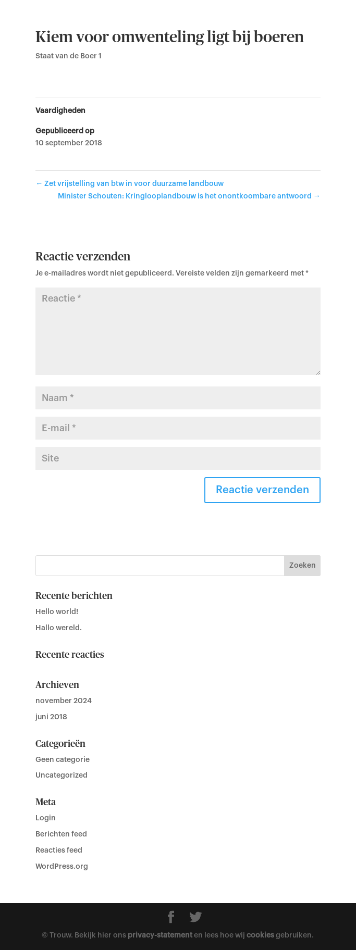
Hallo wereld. (58, 628)
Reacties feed (58, 850)
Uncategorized (61, 775)
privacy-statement (160, 935)
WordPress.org (61, 866)
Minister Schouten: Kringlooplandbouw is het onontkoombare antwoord (189, 196)
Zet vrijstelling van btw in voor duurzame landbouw (129, 184)
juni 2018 (51, 717)
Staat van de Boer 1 (68, 56)
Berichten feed (61, 834)
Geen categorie (62, 760)
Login (45, 818)
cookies (260, 935)
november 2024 (63, 701)
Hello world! (56, 612)
